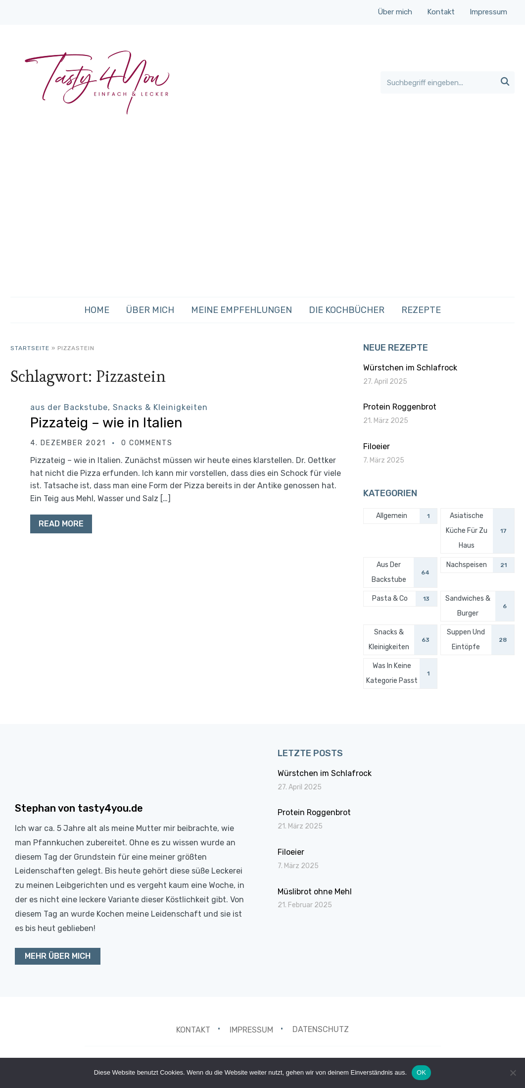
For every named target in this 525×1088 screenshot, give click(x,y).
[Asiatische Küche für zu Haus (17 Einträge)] (477, 531)
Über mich (395, 11)
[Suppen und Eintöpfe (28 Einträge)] (477, 639)
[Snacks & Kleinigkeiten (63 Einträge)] (400, 639)
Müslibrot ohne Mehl (315, 891)
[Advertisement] (262, 210)
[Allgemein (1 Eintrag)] (400, 516)
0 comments (147, 443)
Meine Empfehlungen (241, 310)
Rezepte (421, 310)
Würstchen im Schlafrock (410, 367)
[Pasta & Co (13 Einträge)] (400, 599)
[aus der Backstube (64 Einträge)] (400, 572)
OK (421, 1072)
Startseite (29, 348)
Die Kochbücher (346, 310)
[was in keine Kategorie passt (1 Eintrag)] (400, 673)
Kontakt (441, 11)
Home (96, 310)
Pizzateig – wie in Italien (107, 422)
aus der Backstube (69, 407)
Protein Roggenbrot (399, 407)
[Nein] (513, 1073)
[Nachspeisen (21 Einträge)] (477, 565)
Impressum (488, 11)
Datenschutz (320, 1029)
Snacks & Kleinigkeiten (160, 407)
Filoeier (376, 446)
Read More (61, 523)
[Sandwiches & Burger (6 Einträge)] (477, 606)
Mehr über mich (58, 956)
